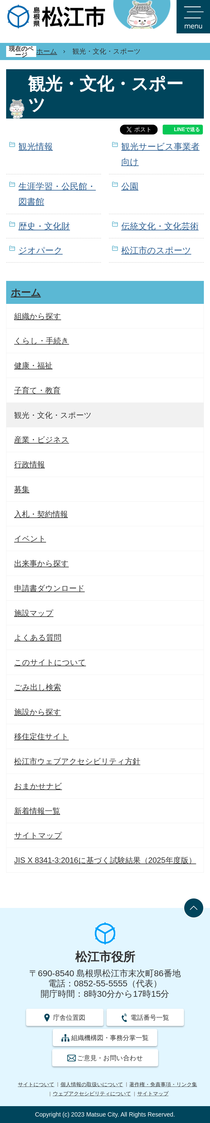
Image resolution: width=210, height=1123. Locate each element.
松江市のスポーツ (156, 250)
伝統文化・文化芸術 (160, 226)
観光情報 (35, 146)
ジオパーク (40, 250)
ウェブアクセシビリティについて (92, 1094)
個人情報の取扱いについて (91, 1084)
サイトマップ (153, 1094)
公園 (129, 186)
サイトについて (36, 1084)
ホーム (46, 51)
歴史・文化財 (44, 226)
